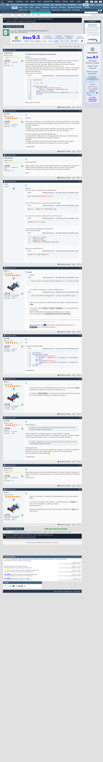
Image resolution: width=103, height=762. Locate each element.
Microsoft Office (25, 19)
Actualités (16, 533)
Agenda (28, 14)
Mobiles (92, 5)
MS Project (62, 7)
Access (20, 7)
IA (36, 5)
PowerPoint (45, 7)
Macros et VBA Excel (44, 19)
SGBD (80, 5)
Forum (8, 19)
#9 (80, 466)
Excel (26, 7)
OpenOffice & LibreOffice (74, 7)
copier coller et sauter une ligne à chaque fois (25, 571)
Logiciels (15, 19)
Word (31, 7)
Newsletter (48, 2)
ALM (40, 5)
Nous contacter (58, 592)
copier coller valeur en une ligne (20, 579)
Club (78, 2)
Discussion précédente (35, 543)
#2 (80, 111)
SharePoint (54, 7)
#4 (80, 181)
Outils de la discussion (64, 46)
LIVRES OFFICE (56, 10)
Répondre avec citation (64, 107)
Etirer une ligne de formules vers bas (15, 567)
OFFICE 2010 (76, 10)
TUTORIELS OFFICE (44, 10)
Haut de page (77, 592)
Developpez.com (67, 592)
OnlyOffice (87, 7)
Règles (38, 14)
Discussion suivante (51, 543)
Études (65, 2)
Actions (15, 14)
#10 (80, 490)
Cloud (31, 5)
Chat (39, 2)
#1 (80, 50)
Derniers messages (6, 14)
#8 (80, 418)
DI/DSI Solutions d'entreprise (19, 5)
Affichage (76, 46)
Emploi (57, 2)
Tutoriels (19, 2)
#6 (80, 336)
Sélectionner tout (48, 76)
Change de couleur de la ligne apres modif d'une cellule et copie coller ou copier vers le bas (39, 560)
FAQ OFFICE (33, 10)
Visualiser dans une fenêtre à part (67, 76)
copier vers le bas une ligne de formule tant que (32, 31)
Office (86, 5)
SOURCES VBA (66, 10)
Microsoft (46, 5)
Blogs (32, 2)
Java (52, 5)
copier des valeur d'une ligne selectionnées (24, 575)
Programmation (72, 5)
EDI (64, 5)
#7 (80, 379)
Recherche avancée (96, 14)
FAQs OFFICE (24, 533)
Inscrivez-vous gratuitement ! (40, 12)
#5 (80, 268)
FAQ (26, 2)
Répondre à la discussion (13, 27)
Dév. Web (58, 5)
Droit (72, 2)
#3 (80, 155)
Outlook (37, 7)
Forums (10, 2)
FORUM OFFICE (23, 10)
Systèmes (99, 5)
